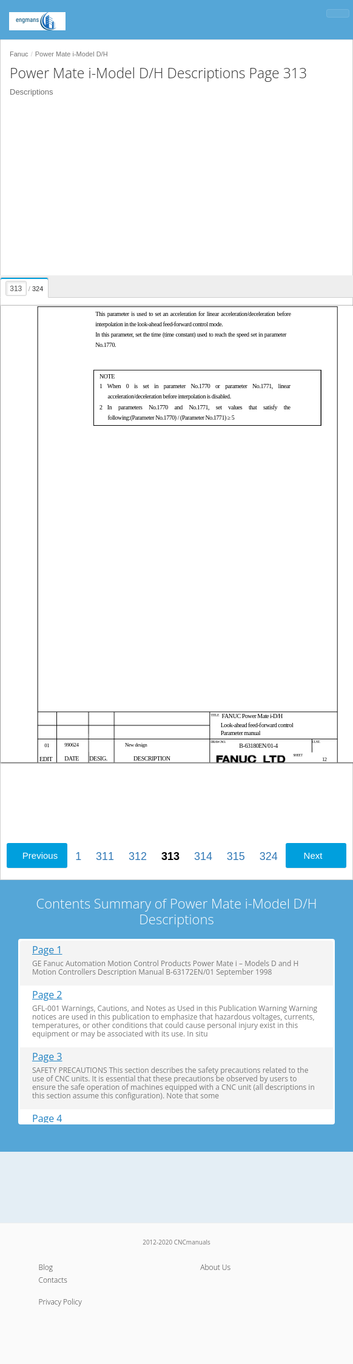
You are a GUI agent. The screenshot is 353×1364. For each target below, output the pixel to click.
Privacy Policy (60, 1302)
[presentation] (25, 285)
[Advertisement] (176, 187)
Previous (40, 855)
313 (170, 856)
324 (269, 856)
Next (313, 855)
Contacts (53, 1280)
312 (138, 856)
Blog (46, 1267)
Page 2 (47, 995)
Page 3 (47, 1056)
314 (203, 856)
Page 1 (47, 950)
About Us (215, 1267)
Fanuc (19, 54)
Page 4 (47, 1118)
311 (105, 856)
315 (236, 856)
